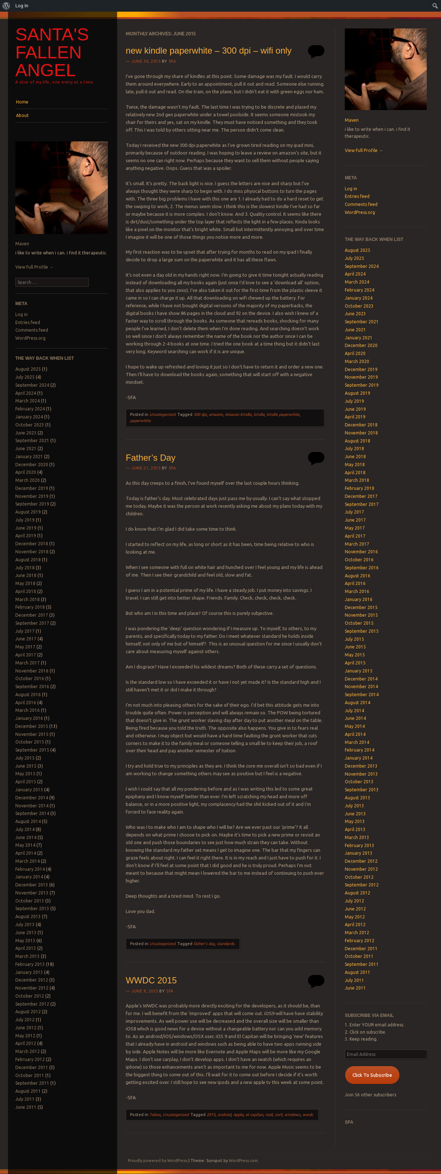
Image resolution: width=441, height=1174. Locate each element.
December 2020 (31, 464)
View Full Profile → (34, 267)
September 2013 (32, 908)
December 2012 (31, 980)
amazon (216, 414)
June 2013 (25, 932)
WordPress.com (243, 1160)
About (22, 115)
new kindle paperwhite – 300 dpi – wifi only (209, 50)
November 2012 (31, 988)
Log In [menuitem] (21, 5)
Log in (21, 314)
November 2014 (31, 805)
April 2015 (25, 781)
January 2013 (29, 972)
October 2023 (29, 424)
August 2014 (28, 821)
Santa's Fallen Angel (52, 52)
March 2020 (27, 480)
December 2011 (31, 1067)
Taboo (154, 1114)
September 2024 (32, 385)
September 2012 (32, 1004)
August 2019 (28, 512)
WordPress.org (30, 338)
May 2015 (25, 773)
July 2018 (25, 567)
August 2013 (28, 916)
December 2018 (31, 543)
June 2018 (25, 575)
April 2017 (25, 654)
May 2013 (25, 940)
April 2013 (25, 948)
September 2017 (32, 623)
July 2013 (25, 924)
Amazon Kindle (238, 414)
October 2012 (29, 996)
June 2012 (25, 1027)
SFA (172, 61)
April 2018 (25, 591)
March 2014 (27, 861)
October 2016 (29, 678)
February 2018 (30, 607)
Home (22, 102)
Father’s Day (151, 458)
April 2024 (25, 393)
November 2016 (31, 670)
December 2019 (31, 488)
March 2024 (27, 400)
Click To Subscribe (372, 1075)
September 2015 (32, 750)
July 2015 (25, 758)
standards (225, 943)
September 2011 (32, 1083)
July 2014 (25, 829)
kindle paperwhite (283, 414)
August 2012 (28, 1011)
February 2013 (30, 964)
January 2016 (29, 718)
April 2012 (25, 1043)
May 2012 (25, 1035)
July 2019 (25, 520)
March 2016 (27, 710)
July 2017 (25, 631)
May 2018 (25, 583)
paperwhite (140, 420)
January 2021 (29, 456)
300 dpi (200, 414)
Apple (238, 1114)
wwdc (308, 1114)
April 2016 (25, 702)
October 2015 (29, 742)
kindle (259, 414)
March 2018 (27, 599)
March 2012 (27, 1051)
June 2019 (25, 528)
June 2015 (25, 766)
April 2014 (25, 853)
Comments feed (31, 330)
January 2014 (29, 876)
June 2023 (25, 432)
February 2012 (30, 1059)
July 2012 (25, 1019)
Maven (22, 243)
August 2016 (28, 694)
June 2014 (25, 837)
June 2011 (25, 1107)
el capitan (254, 1114)
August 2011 (28, 1091)
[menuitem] (6, 6)
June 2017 (25, 638)
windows (292, 1114)
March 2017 (27, 662)
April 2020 (25, 472)
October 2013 (29, 900)
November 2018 (31, 551)
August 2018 (28, 559)
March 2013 (27, 956)
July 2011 (25, 1099)
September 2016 (32, 686)
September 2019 (32, 504)
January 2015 (29, 789)
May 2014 (25, 845)
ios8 (269, 1114)
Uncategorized (162, 414)
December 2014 (31, 797)
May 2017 (25, 646)
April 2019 (25, 535)
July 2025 (25, 377)
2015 (211, 1114)
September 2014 (32, 813)
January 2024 (29, 416)
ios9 (278, 1114)
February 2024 (30, 408)
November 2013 (31, 892)
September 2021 (32, 440)
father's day (204, 943)
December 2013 (31, 884)
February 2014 (30, 869)
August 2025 (28, 369)
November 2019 (31, 496)
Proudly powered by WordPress (157, 1160)
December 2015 (31, 726)
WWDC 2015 (151, 980)
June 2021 (25, 448)
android (224, 1114)
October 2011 (29, 1075)
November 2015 (31, 734)
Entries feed (27, 322)
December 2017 (31, 615)
